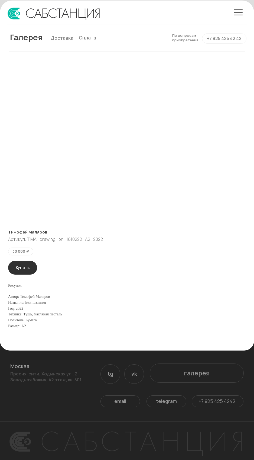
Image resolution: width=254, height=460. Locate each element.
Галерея (26, 37)
